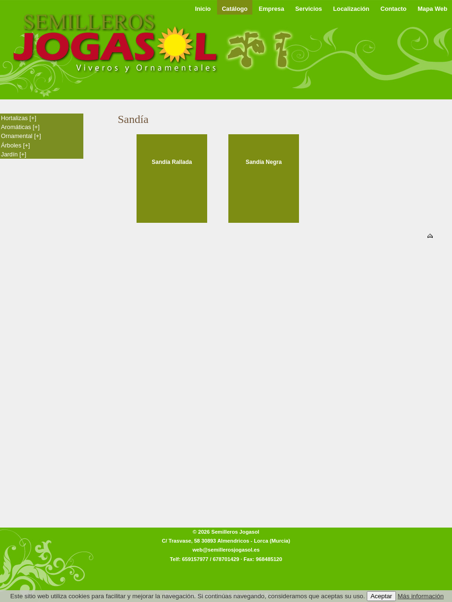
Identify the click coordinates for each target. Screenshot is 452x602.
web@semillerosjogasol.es (226, 550)
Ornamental (21, 135)
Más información (421, 596)
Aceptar (381, 596)
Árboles (15, 145)
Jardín (13, 154)
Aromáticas (20, 126)
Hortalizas (18, 118)
